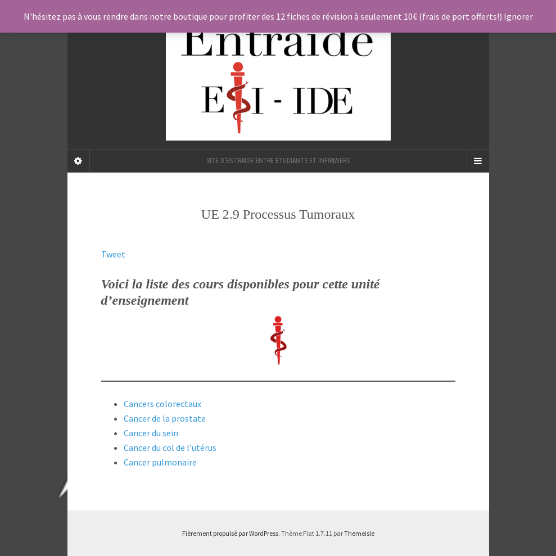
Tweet (113, 254)
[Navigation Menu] (478, 161)
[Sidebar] (78, 161)
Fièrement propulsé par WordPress (230, 533)
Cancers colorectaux (162, 403)
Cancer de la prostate (165, 418)
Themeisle (359, 533)
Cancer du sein (151, 433)
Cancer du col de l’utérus (170, 447)
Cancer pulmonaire (160, 462)
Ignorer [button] (518, 16)
